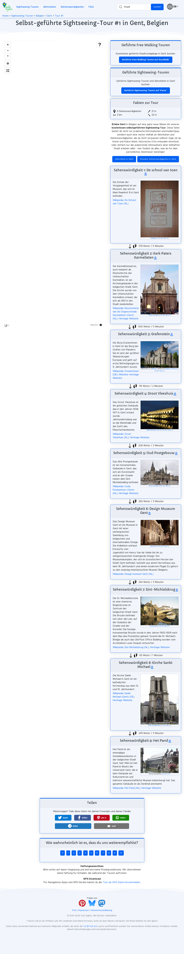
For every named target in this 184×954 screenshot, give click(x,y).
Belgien (40, 16)
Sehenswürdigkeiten (72, 7)
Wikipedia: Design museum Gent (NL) (133, 574)
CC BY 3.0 (166, 774)
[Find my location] (8, 63)
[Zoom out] (8, 50)
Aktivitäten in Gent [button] (124, 159)
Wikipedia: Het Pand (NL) (126, 788)
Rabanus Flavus (171, 369)
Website (123, 374)
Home (5, 16)
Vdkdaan (154, 238)
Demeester (154, 626)
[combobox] (134, 7)
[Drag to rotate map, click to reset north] (8, 56)
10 (121, 853)
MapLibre (94, 325)
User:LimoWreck (154, 725)
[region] (53, 184)
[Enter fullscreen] (8, 70)
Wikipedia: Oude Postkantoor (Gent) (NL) (123, 489)
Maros (154, 369)
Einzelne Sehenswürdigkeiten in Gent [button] (158, 159)
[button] (63, 818)
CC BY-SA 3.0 (165, 315)
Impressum (83, 910)
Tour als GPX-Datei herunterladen (121, 882)
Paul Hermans (154, 315)
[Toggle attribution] (100, 325)
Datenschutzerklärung (101, 910)
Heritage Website (128, 318)
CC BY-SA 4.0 (163, 238)
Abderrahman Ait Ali (153, 430)
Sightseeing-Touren (27, 7)
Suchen (157, 7)
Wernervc (153, 546)
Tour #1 (59, 16)
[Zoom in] (8, 44)
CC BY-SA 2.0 (168, 430)
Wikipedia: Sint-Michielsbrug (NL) (131, 647)
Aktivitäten (49, 7)
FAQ (91, 7)
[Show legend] (99, 44)
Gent (49, 16)
